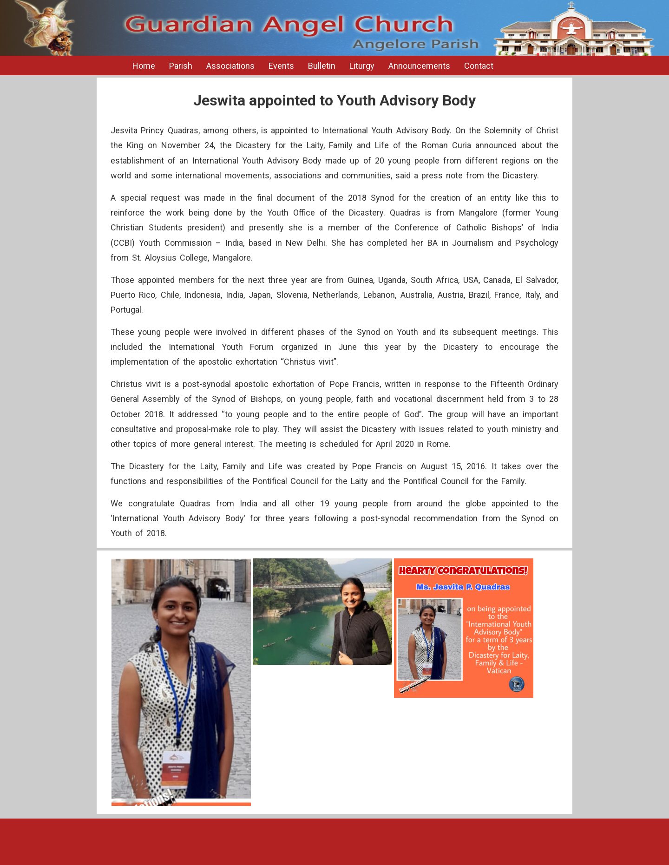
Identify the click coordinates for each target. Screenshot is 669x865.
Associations (230, 66)
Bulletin (321, 66)
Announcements (419, 66)
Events (281, 66)
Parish (180, 66)
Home (143, 66)
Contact (478, 66)
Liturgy (361, 66)
